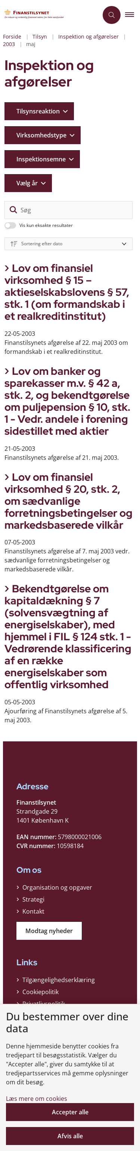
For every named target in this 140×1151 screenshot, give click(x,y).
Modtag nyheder (49, 931)
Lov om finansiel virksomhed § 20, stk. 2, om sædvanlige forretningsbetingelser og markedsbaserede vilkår (68, 501)
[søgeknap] (13, 210)
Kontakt (33, 911)
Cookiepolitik (40, 992)
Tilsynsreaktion (38, 111)
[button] (132, 15)
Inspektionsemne (41, 159)
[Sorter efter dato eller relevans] (68, 243)
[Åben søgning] (112, 15)
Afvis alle (70, 1136)
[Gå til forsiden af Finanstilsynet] (36, 15)
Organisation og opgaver (57, 887)
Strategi (33, 899)
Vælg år (27, 183)
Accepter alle (70, 1112)
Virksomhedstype (41, 135)
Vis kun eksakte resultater (46, 225)
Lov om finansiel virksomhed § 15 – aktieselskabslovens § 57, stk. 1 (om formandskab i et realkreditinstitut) (66, 292)
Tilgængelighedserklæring (58, 980)
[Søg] (68, 210)
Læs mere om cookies (36, 1098)
